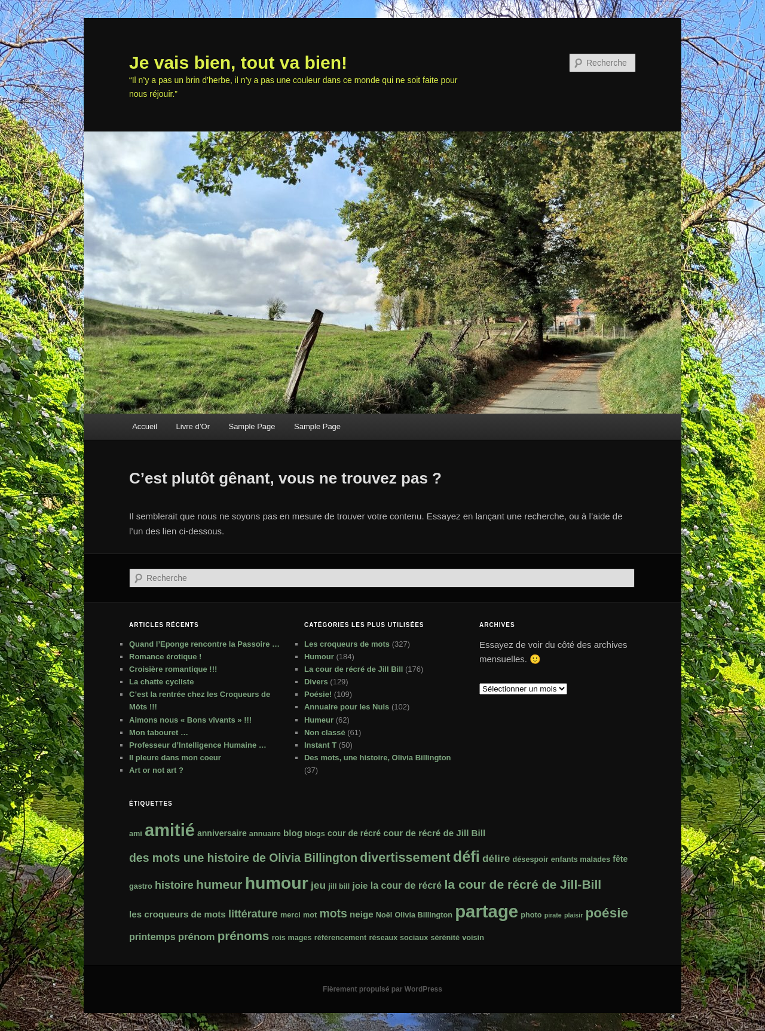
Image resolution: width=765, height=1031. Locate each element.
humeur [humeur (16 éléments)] (219, 884)
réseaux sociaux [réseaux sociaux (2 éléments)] (398, 938)
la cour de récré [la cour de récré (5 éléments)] (406, 885)
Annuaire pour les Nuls (346, 706)
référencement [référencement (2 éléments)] (340, 938)
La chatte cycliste (161, 681)
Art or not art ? (156, 770)
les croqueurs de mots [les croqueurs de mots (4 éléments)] (177, 914)
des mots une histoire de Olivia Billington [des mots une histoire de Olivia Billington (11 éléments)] (243, 857)
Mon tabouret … (158, 732)
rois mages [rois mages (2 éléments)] (292, 938)
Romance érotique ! (165, 656)
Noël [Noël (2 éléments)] (384, 915)
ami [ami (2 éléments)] (135, 834)
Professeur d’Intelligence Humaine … (198, 745)
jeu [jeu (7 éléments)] (318, 885)
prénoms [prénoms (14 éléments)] (244, 936)
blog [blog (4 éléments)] (292, 833)
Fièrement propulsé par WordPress (382, 989)
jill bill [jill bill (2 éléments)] (339, 886)
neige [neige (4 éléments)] (362, 914)
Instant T (320, 745)
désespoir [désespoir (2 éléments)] (531, 859)
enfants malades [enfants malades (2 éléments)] (580, 859)
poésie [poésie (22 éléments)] (607, 912)
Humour (319, 656)
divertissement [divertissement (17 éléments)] (405, 858)
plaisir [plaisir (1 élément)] (573, 915)
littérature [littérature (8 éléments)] (253, 914)
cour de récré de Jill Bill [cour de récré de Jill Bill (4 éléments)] (434, 833)
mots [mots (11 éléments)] (333, 913)
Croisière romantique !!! (173, 669)
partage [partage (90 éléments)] (486, 911)
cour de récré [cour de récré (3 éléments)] (354, 833)
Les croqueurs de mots (347, 644)
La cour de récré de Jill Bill (353, 669)
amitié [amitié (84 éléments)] (170, 830)
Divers (316, 681)
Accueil (144, 426)
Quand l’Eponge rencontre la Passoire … (204, 644)
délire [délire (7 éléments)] (496, 858)
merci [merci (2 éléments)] (290, 915)
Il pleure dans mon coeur (175, 757)
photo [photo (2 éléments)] (531, 915)
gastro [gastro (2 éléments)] (140, 886)
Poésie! (318, 694)
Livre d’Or (193, 426)
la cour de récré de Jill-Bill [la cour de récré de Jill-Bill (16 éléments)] (522, 884)
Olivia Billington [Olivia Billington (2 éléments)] (423, 915)
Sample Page (251, 426)
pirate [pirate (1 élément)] (553, 915)
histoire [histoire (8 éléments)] (174, 885)
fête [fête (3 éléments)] (620, 859)
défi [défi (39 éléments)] (466, 856)
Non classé (324, 732)
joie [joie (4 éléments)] (360, 885)
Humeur (318, 719)
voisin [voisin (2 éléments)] (473, 938)
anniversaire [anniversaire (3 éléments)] (222, 833)
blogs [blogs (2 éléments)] (315, 834)
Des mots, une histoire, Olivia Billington (377, 757)
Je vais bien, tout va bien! (238, 62)
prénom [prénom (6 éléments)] (196, 937)
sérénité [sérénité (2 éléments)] (445, 938)
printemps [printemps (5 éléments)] (152, 936)
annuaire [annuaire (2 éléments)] (265, 834)
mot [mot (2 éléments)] (310, 915)
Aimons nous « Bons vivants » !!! (190, 719)
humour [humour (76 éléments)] (276, 882)
